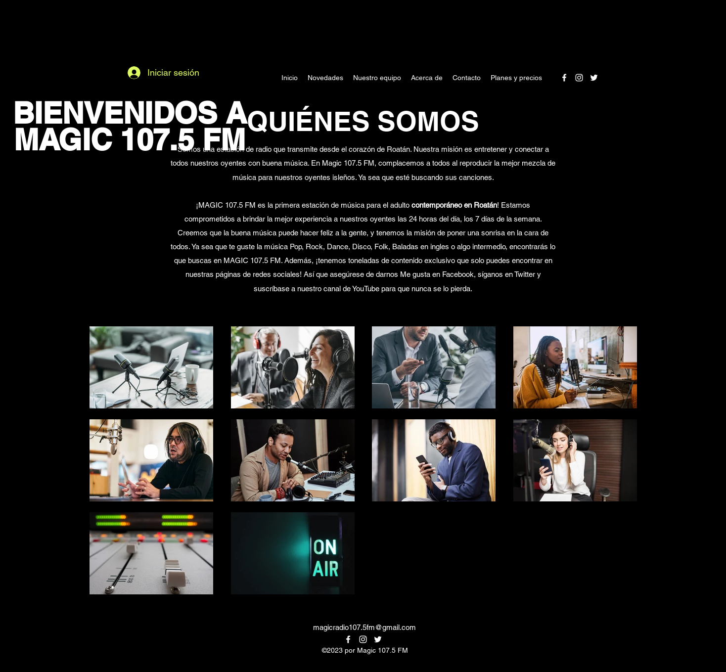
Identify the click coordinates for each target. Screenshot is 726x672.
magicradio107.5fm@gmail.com (364, 627)
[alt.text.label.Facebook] (564, 78)
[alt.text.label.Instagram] (579, 78)
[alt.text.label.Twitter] (594, 78)
